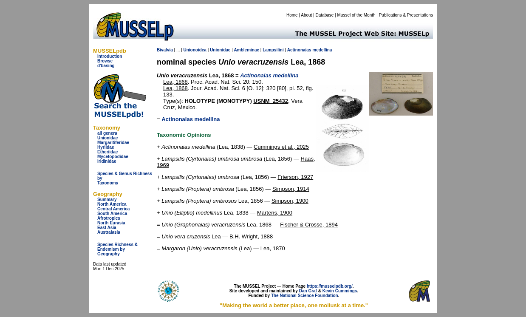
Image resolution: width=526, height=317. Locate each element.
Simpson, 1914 (290, 189)
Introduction (109, 56)
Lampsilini (273, 50)
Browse (105, 61)
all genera (107, 133)
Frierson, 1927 (295, 177)
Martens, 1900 (274, 212)
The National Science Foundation (304, 295)
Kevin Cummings (339, 291)
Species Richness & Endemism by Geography (117, 249)
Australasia (108, 232)
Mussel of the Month (356, 15)
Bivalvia (165, 50)
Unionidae (107, 138)
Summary (107, 199)
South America (112, 213)
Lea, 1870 (272, 248)
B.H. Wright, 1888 (251, 236)
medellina (322, 50)
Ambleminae (246, 50)
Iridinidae (106, 161)
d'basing (106, 65)
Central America (113, 209)
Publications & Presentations (406, 15)
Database (325, 15)
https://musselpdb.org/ (330, 286)
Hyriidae (105, 147)
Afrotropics (108, 218)
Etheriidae (107, 152)
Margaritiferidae (113, 142)
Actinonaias (299, 50)
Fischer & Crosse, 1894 (309, 224)
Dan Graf (308, 291)
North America (112, 204)
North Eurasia (111, 223)
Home (292, 15)
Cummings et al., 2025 (281, 147)
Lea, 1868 (175, 82)
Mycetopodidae (112, 156)
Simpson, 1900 (289, 201)
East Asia (106, 227)
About (306, 15)
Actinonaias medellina (190, 119)
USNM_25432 (270, 101)
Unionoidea (194, 50)
